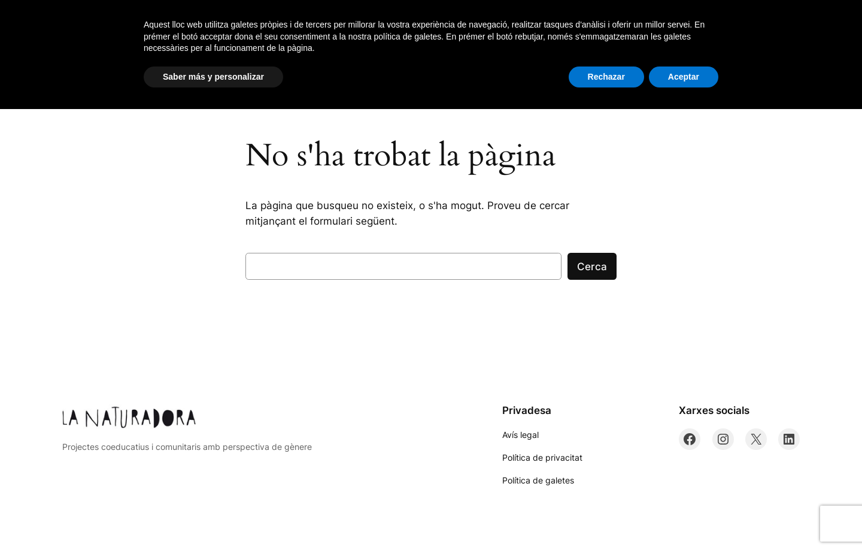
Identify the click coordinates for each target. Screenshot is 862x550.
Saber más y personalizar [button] (213, 517)
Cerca (592, 267)
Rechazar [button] (606, 517)
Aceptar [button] (683, 517)
